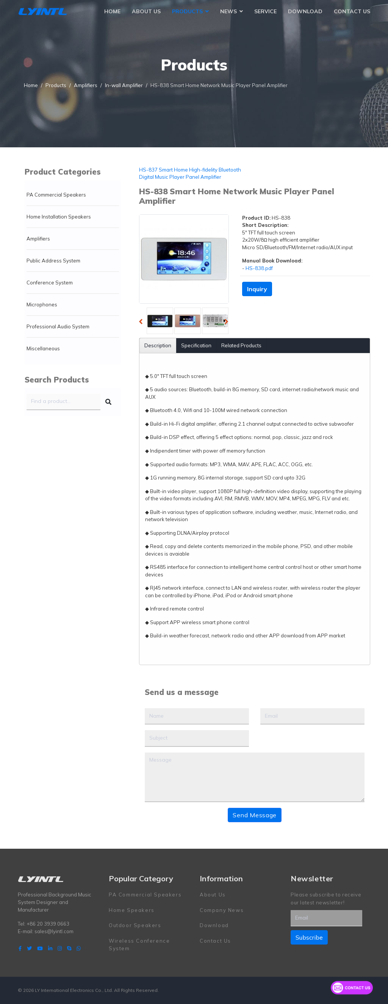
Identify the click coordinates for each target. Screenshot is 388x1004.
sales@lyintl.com (54, 931)
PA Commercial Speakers (56, 195)
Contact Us (352, 11)
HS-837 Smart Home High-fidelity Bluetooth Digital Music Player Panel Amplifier (190, 173)
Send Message (255, 814)
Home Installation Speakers (59, 217)
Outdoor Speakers (135, 925)
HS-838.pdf (259, 268)
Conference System (50, 282)
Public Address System (53, 261)
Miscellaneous (43, 348)
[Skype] (69, 948)
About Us (146, 11)
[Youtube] (40, 948)
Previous (143, 322)
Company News (222, 910)
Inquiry (257, 289)
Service (265, 11)
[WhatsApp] (79, 948)
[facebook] (20, 948)
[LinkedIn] (50, 948)
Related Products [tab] (241, 345)
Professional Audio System (58, 326)
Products (187, 11)
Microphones (42, 304)
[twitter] (29, 948)
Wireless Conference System (139, 944)
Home (112, 11)
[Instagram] (60, 948)
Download (305, 11)
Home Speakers (132, 910)
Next (228, 322)
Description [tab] (157, 345)
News (228, 11)
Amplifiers (38, 239)
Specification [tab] (196, 345)
